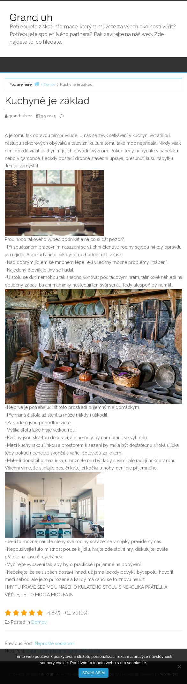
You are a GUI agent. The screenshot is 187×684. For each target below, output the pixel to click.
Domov (39, 622)
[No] (179, 666)
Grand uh (31, 17)
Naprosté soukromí (54, 643)
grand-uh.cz (21, 115)
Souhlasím (93, 673)
